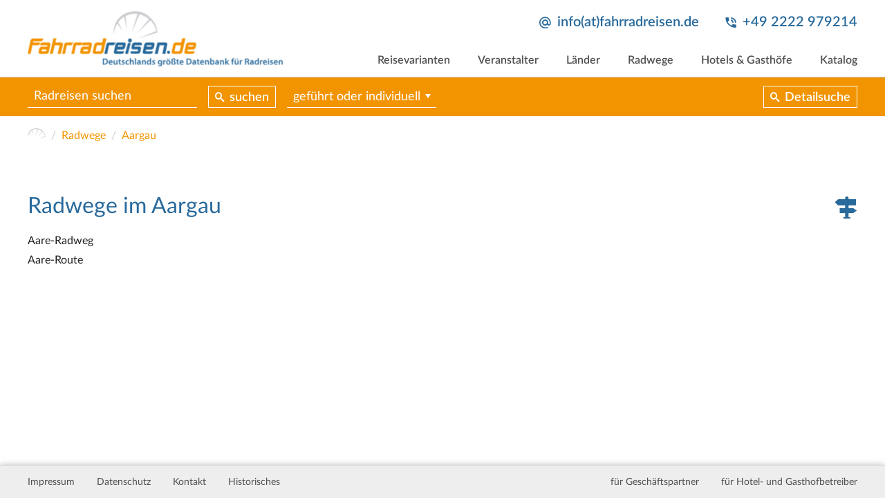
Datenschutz (124, 482)
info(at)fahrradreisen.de (628, 22)
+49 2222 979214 (800, 22)
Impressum (51, 482)
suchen (249, 97)
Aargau (139, 135)
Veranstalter (508, 60)
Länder (583, 60)
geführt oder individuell (356, 97)
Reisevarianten (414, 60)
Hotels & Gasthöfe (746, 60)
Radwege (650, 60)
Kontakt (189, 482)
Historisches (254, 482)
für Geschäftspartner (655, 482)
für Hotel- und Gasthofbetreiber (789, 482)
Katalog (838, 60)
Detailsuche (817, 97)
